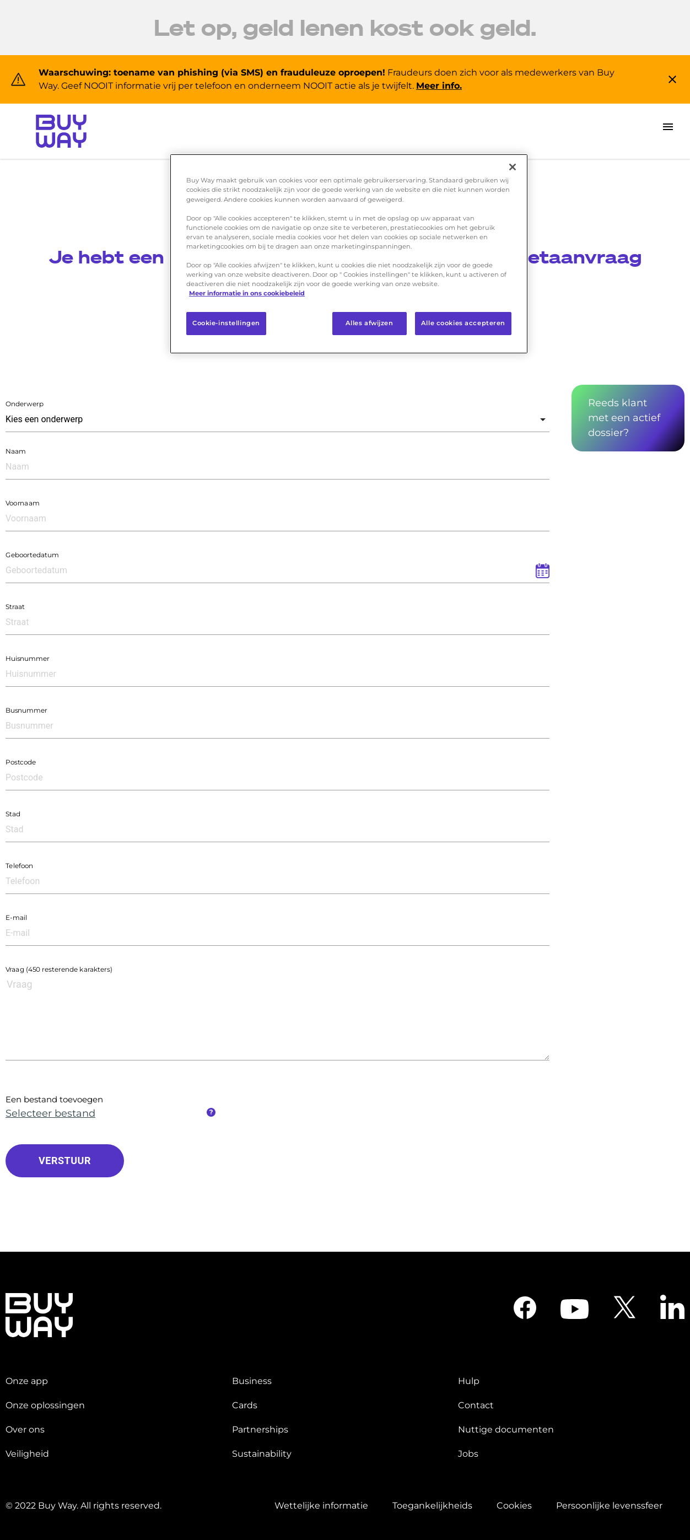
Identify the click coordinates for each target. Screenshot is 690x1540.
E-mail (16, 917)
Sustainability (262, 1454)
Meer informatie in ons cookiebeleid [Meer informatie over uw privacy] (247, 293)
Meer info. (439, 85)
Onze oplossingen (45, 1405)
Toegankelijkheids (432, 1505)
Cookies (514, 1505)
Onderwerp (25, 404)
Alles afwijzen (369, 323)
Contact (476, 1405)
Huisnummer (28, 658)
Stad (13, 814)
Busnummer (26, 710)
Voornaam (23, 503)
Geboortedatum (32, 555)
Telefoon (19, 865)
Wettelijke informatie (321, 1505)
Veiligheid (27, 1454)
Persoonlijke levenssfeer (609, 1505)
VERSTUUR (65, 1160)
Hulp (468, 1381)
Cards (244, 1405)
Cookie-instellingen (226, 323)
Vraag (59, 969)
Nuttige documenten (506, 1429)
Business (252, 1381)
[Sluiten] (512, 167)
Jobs (468, 1454)
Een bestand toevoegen (54, 1099)
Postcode (21, 762)
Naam (16, 451)
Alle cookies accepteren (463, 323)
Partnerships (260, 1429)
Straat (15, 606)
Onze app (27, 1381)
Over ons (25, 1429)
